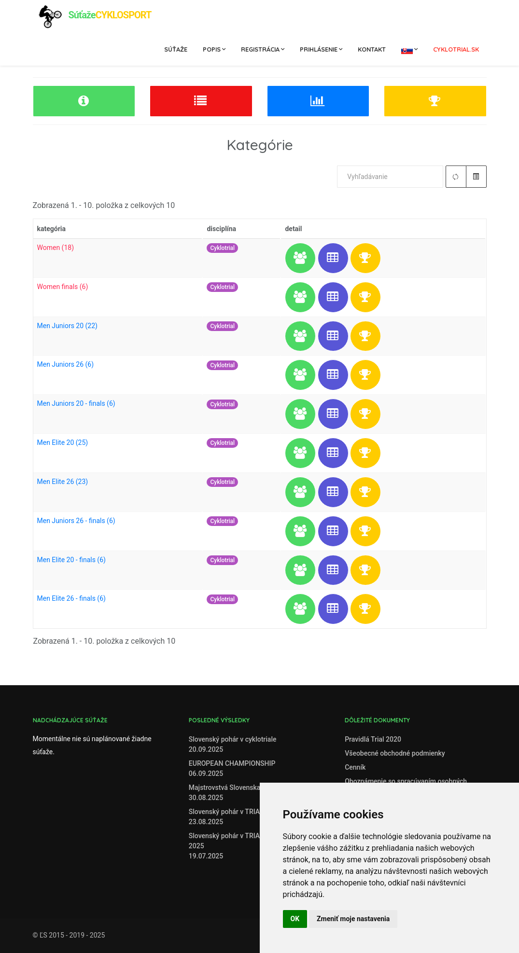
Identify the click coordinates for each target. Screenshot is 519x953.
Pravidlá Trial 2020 (373, 739)
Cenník (355, 767)
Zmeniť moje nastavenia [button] (353, 919)
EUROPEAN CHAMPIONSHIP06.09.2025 (232, 768)
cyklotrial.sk (456, 49)
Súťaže (175, 49)
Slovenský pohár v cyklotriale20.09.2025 (233, 744)
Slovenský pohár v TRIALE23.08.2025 (228, 817)
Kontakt (372, 49)
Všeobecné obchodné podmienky (395, 753)
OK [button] (295, 919)
